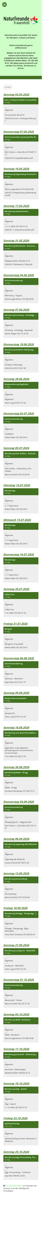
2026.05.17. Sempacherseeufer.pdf (19, 230)
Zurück (8, 87)
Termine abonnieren (14, 1185)
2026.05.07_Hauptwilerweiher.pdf (19, 158)
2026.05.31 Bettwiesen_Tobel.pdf (18, 264)
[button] (20, 111)
